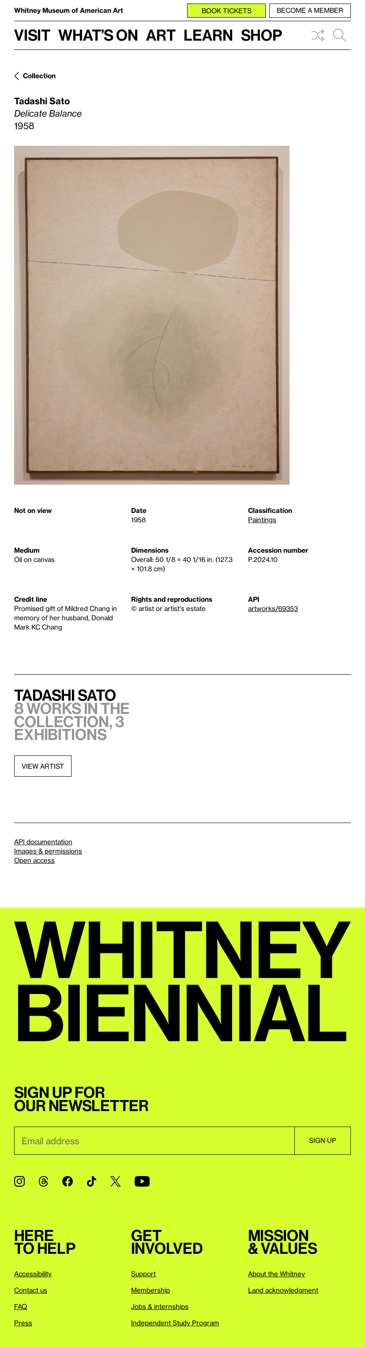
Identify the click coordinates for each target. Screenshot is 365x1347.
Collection (39, 76)
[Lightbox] (152, 315)
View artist (43, 766)
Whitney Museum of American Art (68, 10)
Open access (34, 860)
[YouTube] (142, 1181)
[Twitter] (115, 1181)
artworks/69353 (273, 608)
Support (143, 1274)
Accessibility (33, 1274)
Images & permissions (48, 851)
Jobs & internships (159, 1306)
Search (340, 35)
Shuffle (318, 35)
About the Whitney (276, 1274)
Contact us (30, 1290)
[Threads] (43, 1181)
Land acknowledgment (283, 1290)
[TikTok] (91, 1181)
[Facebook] (67, 1181)
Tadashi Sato (42, 100)
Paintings (262, 520)
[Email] (154, 1141)
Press (23, 1323)
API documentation (43, 842)
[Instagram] (19, 1181)
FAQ (20, 1306)
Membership (150, 1290)
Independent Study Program (175, 1323)
